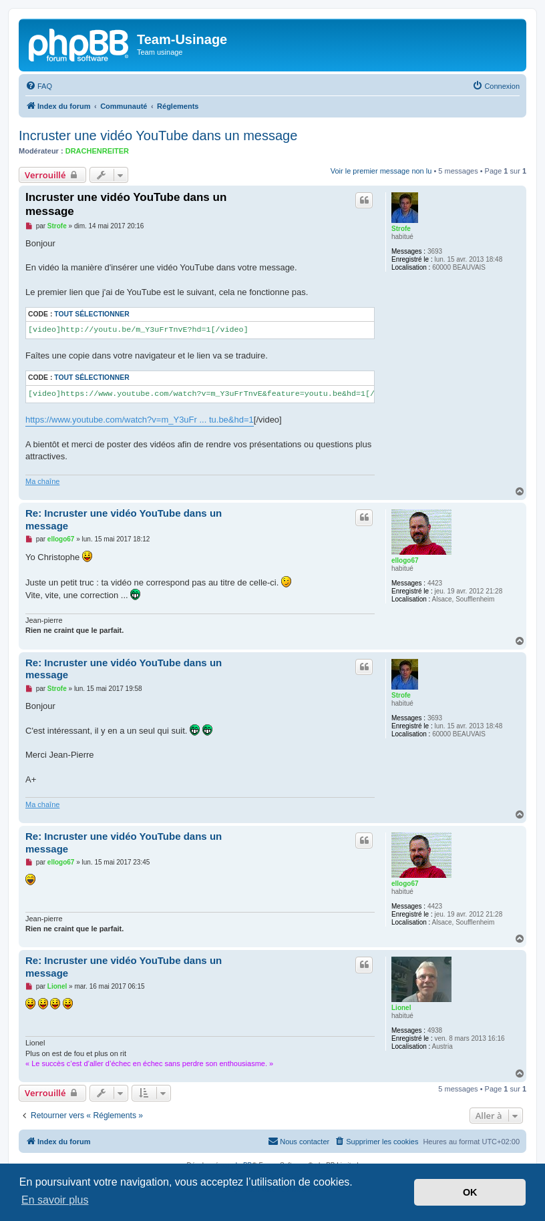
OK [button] (470, 1192)
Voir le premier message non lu (381, 171)
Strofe (401, 228)
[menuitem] (38, 86)
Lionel (401, 1007)
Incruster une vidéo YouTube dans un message (158, 135)
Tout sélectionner (91, 314)
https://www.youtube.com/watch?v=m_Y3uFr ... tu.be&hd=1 (139, 420)
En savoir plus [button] (55, 1200)
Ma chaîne (42, 481)
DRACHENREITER (97, 151)
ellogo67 (405, 560)
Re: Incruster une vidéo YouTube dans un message (123, 519)
